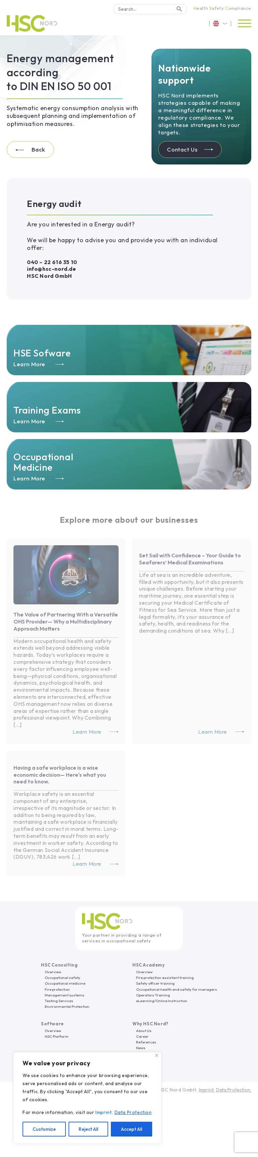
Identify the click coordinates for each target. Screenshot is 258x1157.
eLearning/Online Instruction (161, 1000)
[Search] (150, 9)
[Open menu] (244, 23)
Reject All (88, 1129)
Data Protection (133, 1112)
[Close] (156, 1055)
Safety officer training (155, 983)
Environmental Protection (67, 1006)
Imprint (103, 1112)
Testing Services (59, 1000)
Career (142, 1036)
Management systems (64, 995)
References (146, 1042)
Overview (53, 972)
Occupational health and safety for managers (176, 989)
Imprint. (207, 1090)
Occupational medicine (65, 983)
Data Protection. (233, 1090)
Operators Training (153, 995)
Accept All (131, 1129)
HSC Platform (57, 1036)
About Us (144, 1030)
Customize (44, 1129)
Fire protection (57, 989)
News (140, 1047)
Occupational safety (62, 977)
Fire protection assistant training (165, 977)
